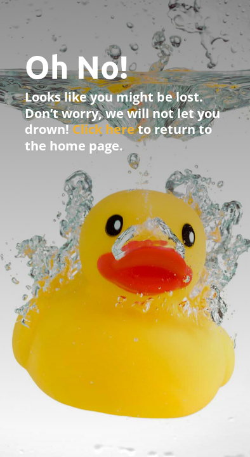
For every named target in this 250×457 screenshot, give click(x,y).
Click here (103, 129)
